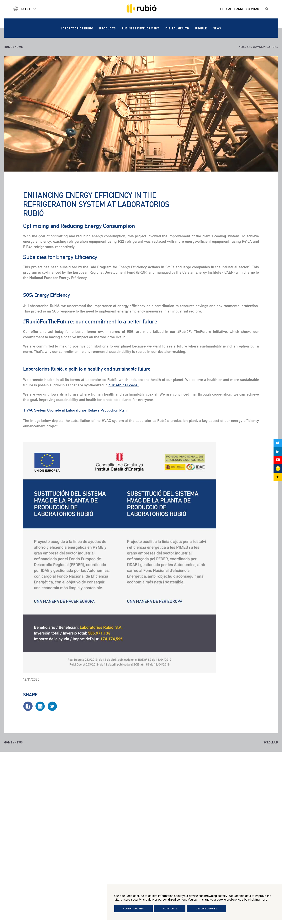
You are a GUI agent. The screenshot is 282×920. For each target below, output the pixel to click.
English (25, 9)
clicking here (258, 899)
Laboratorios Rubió (77, 28)
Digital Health (177, 28)
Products (107, 28)
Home (8, 46)
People (201, 28)
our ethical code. (124, 385)
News (217, 28)
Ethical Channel (232, 9)
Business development (140, 28)
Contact (254, 9)
